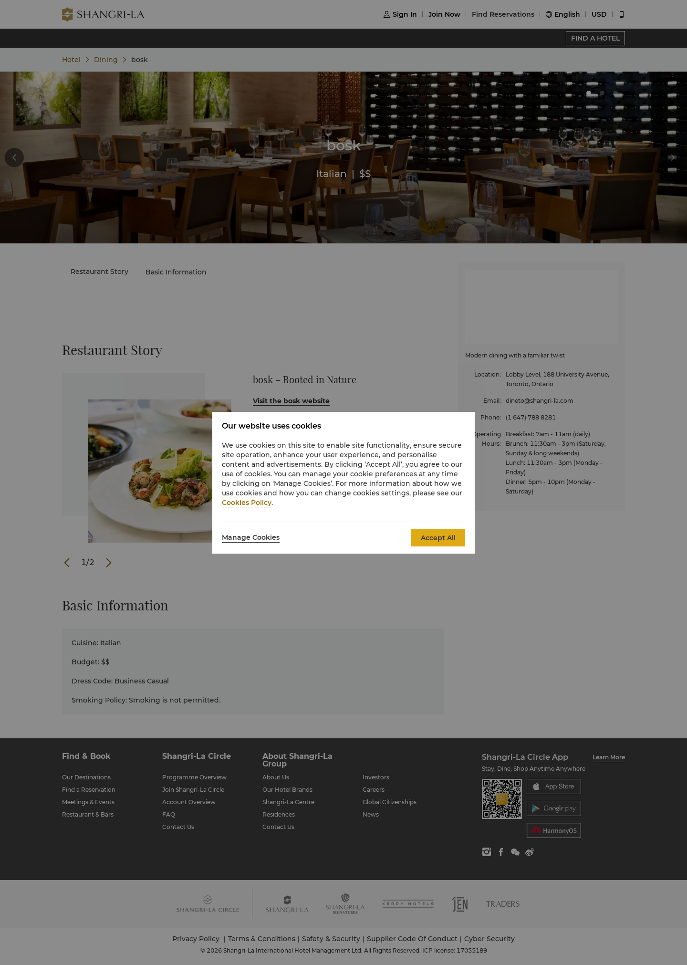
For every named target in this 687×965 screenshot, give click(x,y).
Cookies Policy (246, 502)
